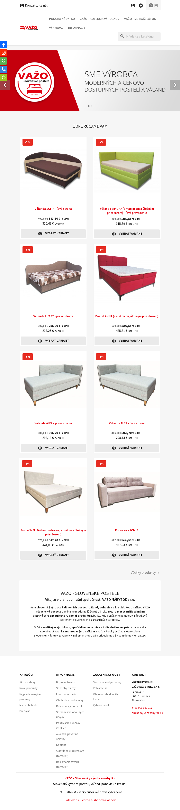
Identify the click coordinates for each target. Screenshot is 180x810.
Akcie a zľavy (27, 682)
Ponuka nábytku (62, 19)
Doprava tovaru (65, 682)
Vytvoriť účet (101, 705)
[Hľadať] (139, 36)
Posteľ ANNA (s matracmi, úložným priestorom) (126, 316)
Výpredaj (56, 27)
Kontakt (61, 745)
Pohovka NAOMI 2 (126, 530)
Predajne (24, 711)
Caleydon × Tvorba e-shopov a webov (90, 800)
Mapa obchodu (28, 705)
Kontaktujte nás (33, 5)
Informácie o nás (66, 694)
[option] (90, 80)
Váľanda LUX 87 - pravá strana (53, 316)
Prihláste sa (100, 688)
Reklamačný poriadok (69, 706)
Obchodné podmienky (69, 700)
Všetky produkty (146, 572)
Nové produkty (28, 688)
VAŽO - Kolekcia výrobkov (99, 19)
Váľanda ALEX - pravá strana (53, 423)
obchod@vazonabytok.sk (147, 713)
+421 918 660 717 (142, 708)
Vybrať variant (53, 233)
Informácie (76, 27)
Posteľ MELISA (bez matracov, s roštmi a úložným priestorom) (53, 532)
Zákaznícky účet (106, 674)
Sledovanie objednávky (107, 682)
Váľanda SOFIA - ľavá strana (53, 209)
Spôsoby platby (66, 688)
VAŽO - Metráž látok (140, 19)
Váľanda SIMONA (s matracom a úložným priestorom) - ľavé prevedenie (127, 211)
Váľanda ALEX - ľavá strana (127, 423)
